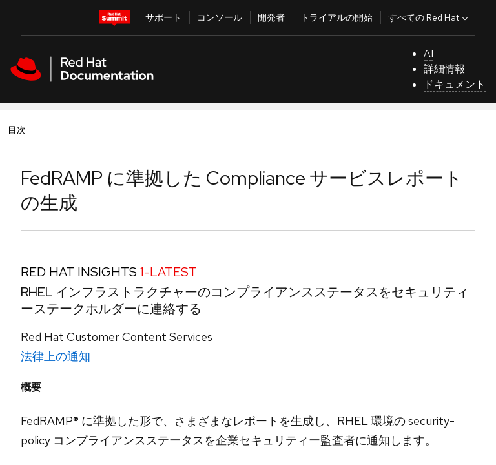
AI (428, 53)
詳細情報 (444, 69)
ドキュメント (455, 84)
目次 (18, 129)
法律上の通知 (55, 356)
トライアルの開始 (336, 17)
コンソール (219, 17)
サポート (163, 17)
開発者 (271, 17)
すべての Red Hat (429, 17)
